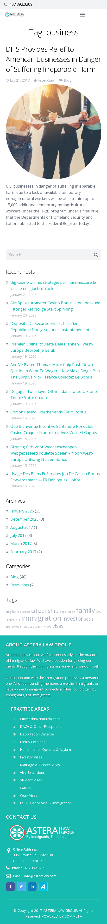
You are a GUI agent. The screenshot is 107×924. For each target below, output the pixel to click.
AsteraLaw (46, 80)
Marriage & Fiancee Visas (40, 765)
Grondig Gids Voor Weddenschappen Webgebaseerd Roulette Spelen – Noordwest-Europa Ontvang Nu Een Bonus (51, 453)
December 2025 (24, 519)
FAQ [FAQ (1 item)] (98, 611)
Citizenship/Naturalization (40, 719)
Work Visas (28, 795)
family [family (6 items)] (85, 610)
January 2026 (22, 511)
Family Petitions (32, 742)
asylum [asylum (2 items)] (12, 611)
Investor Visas (31, 757)
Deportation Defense (37, 734)
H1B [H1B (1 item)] (17, 619)
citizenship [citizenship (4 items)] (45, 610)
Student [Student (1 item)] (38, 626)
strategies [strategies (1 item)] (26, 626)
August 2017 (21, 527)
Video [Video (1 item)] (47, 626)
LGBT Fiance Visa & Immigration (46, 803)
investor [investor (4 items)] (72, 618)
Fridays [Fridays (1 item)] (10, 619)
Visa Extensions (32, 772)
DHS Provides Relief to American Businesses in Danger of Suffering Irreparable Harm (53, 59)
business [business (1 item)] (25, 611)
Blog (67, 80)
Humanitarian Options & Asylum (45, 749)
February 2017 (23, 551)
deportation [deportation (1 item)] (67, 611)
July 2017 (18, 535)
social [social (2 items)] (89, 619)
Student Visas (31, 780)
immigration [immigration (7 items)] (41, 618)
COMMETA (73, 916)
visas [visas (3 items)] (57, 626)
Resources (19, 585)
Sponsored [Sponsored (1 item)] (12, 626)
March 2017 (20, 543)
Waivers (26, 787)
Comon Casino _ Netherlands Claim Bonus (48, 412)
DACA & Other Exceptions (40, 726)
